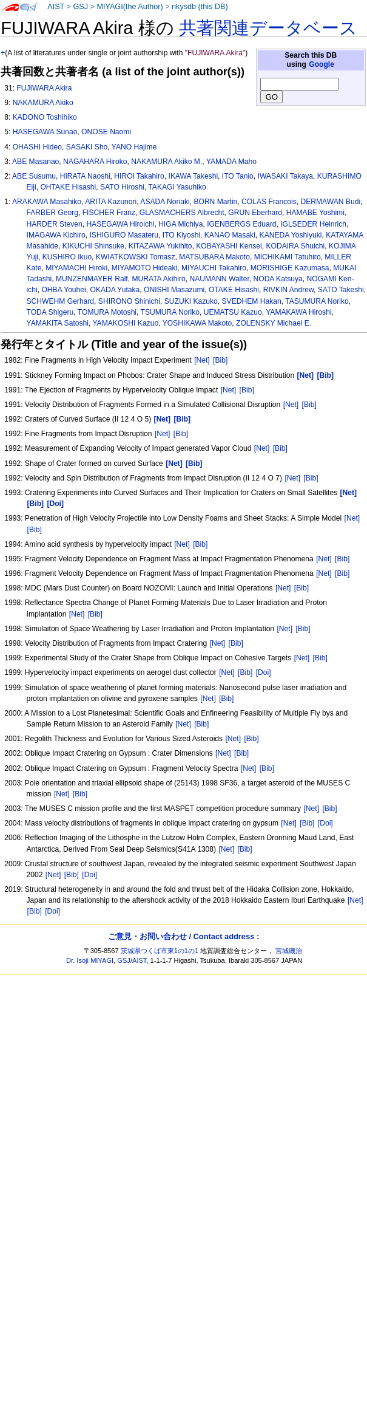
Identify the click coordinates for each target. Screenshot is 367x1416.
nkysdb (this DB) (200, 6)
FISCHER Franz (108, 212)
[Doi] (263, 672)
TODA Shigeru (50, 312)
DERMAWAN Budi (331, 201)
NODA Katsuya (277, 279)
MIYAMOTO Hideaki (144, 268)
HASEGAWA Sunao (45, 132)
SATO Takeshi (341, 290)
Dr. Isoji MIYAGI (89, 960)
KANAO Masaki (229, 235)
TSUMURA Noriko (170, 312)
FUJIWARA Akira (44, 88)
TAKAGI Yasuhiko (177, 187)
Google (321, 64)
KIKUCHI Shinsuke (93, 246)
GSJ (80, 6)
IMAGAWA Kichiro (56, 235)
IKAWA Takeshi (193, 176)
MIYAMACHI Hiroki (76, 268)
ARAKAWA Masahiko (46, 201)
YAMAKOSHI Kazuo (125, 323)
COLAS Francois (269, 201)
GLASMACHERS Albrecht (182, 212)
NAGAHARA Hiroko (95, 161)
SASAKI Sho (87, 147)
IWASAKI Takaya (285, 176)
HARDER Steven (54, 224)
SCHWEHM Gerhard (61, 301)
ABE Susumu (34, 176)
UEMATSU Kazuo (233, 312)
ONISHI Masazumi (174, 290)
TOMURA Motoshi (107, 312)
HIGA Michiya (180, 224)
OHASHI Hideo (37, 147)
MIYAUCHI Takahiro (213, 268)
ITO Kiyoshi (181, 235)
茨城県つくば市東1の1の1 (160, 950)
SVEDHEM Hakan (251, 301)
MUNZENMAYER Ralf (92, 279)
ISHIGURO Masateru (124, 235)
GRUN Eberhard (255, 212)
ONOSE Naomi (106, 132)
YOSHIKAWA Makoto (197, 323)
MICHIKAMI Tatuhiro (287, 257)
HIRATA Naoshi (85, 176)
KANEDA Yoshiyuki (291, 235)
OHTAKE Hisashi (68, 187)
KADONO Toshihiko (45, 117)
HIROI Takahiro (139, 176)
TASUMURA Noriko (317, 301)
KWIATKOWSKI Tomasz (135, 257)
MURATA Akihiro (158, 279)
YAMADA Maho (231, 161)
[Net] (202, 360)
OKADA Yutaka (115, 290)
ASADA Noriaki (164, 201)
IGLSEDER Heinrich (313, 224)
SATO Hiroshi (122, 187)
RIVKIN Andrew (288, 290)
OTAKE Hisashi (234, 290)
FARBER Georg (52, 212)
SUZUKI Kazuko (191, 301)
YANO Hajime (134, 147)
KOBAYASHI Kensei (228, 246)
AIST (55, 6)
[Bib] (220, 360)
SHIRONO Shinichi (129, 301)
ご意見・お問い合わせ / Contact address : (183, 936)
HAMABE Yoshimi (315, 212)
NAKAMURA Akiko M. (166, 161)
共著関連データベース (268, 28)
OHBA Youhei (63, 290)
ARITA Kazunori (110, 201)
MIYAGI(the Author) (129, 6)
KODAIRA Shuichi (295, 246)
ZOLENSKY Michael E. (273, 323)
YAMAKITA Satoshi (58, 323)
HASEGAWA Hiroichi (120, 224)
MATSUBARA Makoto (214, 257)
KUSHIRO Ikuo (67, 257)
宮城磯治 (288, 950)
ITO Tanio (238, 176)
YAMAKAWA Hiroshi (298, 312)
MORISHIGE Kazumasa (290, 268)
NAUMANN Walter (219, 279)
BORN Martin (215, 201)
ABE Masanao (35, 161)
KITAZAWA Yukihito (160, 246)
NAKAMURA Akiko (43, 102)
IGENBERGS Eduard (241, 224)
